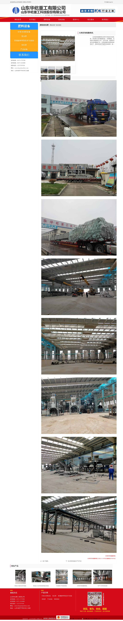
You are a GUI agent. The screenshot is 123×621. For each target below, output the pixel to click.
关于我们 (32, 19)
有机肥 (44, 599)
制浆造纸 (56, 599)
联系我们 (105, 19)
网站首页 (18, 19)
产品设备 (49, 599)
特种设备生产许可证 (76, 561)
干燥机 (46, 561)
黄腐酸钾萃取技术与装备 (65, 596)
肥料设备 (47, 19)
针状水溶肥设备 (46, 596)
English (111, 2)
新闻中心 (76, 19)
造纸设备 (61, 19)
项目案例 (90, 19)
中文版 (106, 2)
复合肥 (54, 596)
